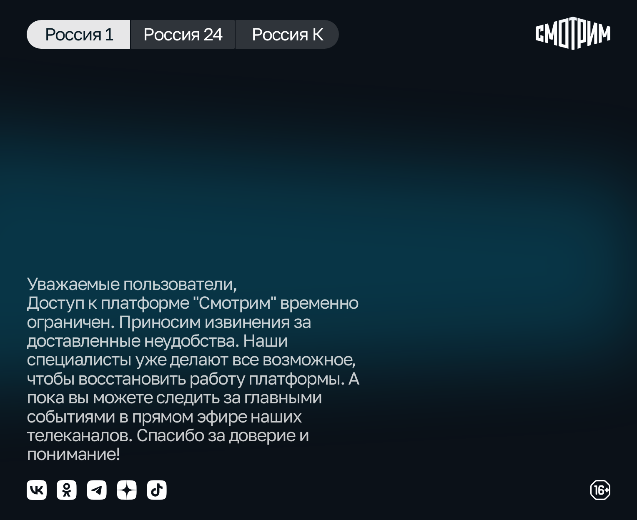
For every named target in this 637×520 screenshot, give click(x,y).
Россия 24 (183, 33)
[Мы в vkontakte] (37, 490)
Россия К (287, 33)
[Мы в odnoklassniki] (67, 490)
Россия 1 (79, 33)
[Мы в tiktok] (157, 490)
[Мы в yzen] (127, 490)
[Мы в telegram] (97, 490)
